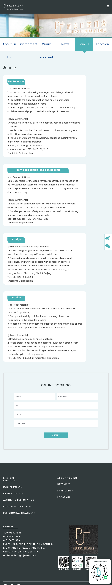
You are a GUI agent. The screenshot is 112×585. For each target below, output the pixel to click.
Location (102, 44)
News (65, 44)
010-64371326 (11, 540)
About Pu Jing (9, 51)
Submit (56, 435)
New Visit (63, 484)
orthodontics (13, 493)
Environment (28, 44)
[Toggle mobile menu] (108, 7)
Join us (84, 46)
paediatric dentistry (17, 506)
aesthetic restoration (18, 499)
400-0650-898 (12, 532)
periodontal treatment (19, 513)
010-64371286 (11, 536)
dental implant (13, 486)
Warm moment (46, 51)
